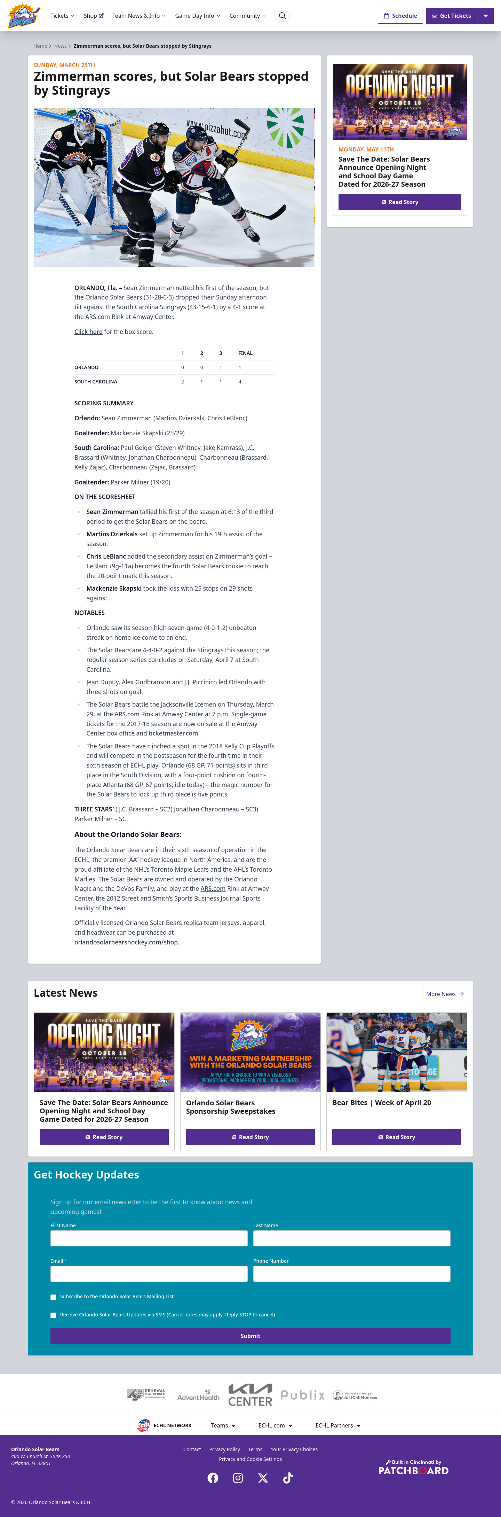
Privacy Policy (224, 1449)
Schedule (400, 16)
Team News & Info (139, 16)
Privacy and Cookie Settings (250, 1459)
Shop (94, 16)
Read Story (399, 202)
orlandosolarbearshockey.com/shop (126, 942)
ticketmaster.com (173, 733)
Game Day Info (198, 16)
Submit (251, 1337)
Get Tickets (451, 16)
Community (248, 16)
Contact (192, 1449)
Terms (255, 1449)
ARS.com (127, 714)
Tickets (62, 16)
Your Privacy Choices (294, 1449)
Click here (88, 331)
